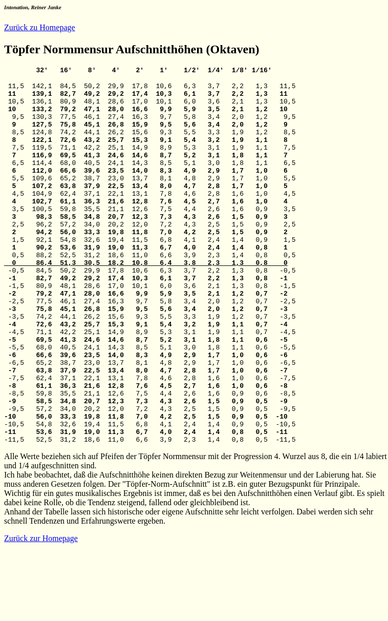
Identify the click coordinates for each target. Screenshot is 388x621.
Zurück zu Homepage (39, 27)
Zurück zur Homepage (41, 612)
